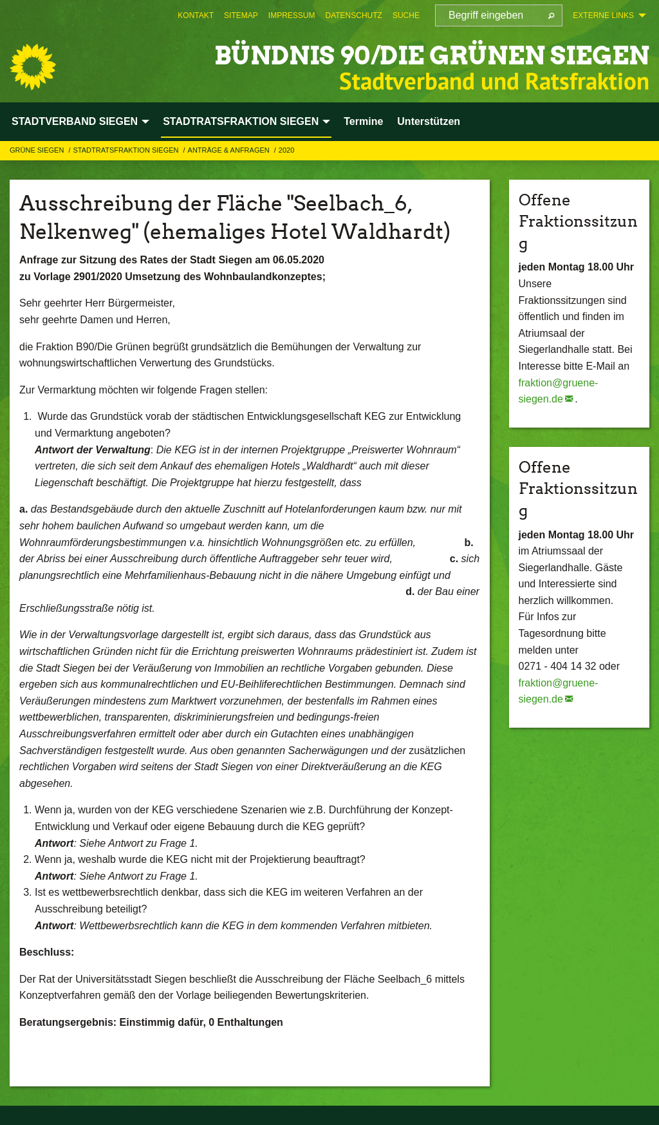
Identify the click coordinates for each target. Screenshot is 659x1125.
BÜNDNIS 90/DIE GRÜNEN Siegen (402, 54)
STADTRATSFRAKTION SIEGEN (126, 150)
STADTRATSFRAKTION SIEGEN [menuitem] (241, 121)
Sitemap (241, 15)
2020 (286, 150)
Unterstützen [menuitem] (428, 121)
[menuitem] (196, 15)
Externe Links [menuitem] (603, 15)
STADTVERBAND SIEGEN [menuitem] (75, 121)
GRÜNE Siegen (38, 150)
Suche (406, 15)
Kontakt (196, 15)
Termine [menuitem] (363, 121)
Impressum (291, 15)
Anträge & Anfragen (230, 150)
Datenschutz (353, 15)
